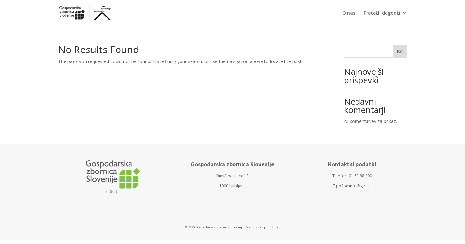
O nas (348, 13)
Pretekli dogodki (382, 13)
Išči (400, 51)
